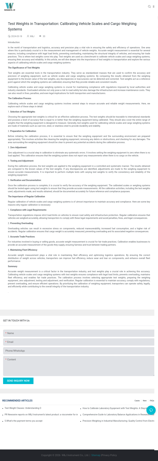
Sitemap (96, 455)
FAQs (152, 401)
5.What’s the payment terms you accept (23, 421)
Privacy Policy (109, 455)
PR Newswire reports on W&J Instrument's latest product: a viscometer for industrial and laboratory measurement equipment (41, 414)
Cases (137, 401)
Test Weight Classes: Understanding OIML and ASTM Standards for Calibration (23, 408)
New (145, 401)
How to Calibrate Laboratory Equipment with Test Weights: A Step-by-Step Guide (119, 408)
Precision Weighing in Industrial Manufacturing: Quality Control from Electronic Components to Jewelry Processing (119, 421)
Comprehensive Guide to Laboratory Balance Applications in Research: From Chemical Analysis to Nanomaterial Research (119, 414)
